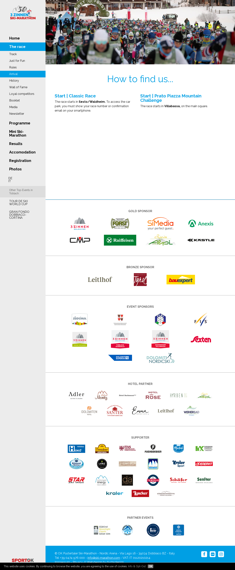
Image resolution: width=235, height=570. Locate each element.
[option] (140, 32)
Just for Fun (17, 60)
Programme (19, 123)
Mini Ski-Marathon (17, 133)
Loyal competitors (21, 94)
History (14, 80)
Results (15, 144)
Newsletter (16, 113)
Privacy (78, 562)
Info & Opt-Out (137, 566)
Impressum (62, 562)
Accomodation (22, 152)
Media (13, 107)
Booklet (14, 100)
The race (17, 46)
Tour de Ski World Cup (18, 202)
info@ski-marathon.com (104, 558)
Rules (13, 67)
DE (10, 178)
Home (14, 38)
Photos (15, 169)
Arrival (13, 74)
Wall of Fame (18, 87)
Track (13, 54)
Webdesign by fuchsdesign (105, 562)
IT (9, 181)
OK (150, 566)
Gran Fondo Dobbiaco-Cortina (19, 214)
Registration (20, 160)
